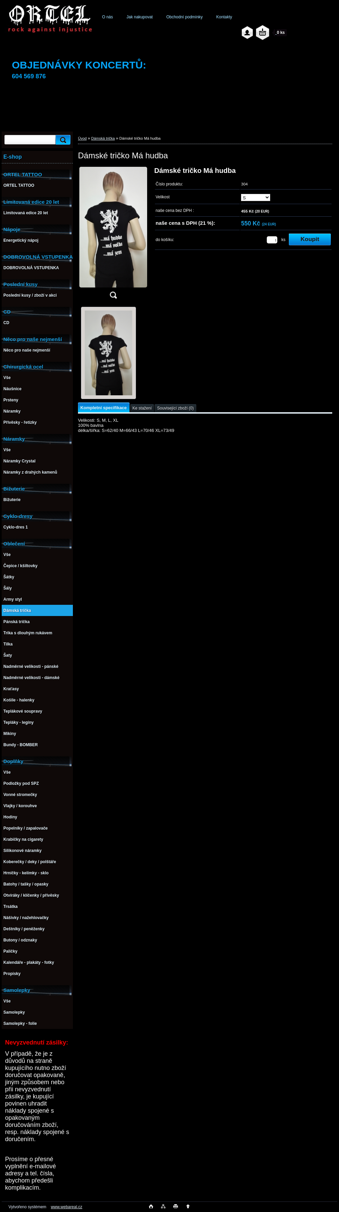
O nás (107, 17)
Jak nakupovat (139, 17)
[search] (62, 140)
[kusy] (272, 239)
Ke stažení (142, 408)
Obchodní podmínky (184, 17)
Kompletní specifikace (103, 407)
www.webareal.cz (66, 1207)
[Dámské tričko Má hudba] (113, 235)
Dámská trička (103, 138)
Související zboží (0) (175, 408)
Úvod (82, 138)
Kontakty (224, 17)
